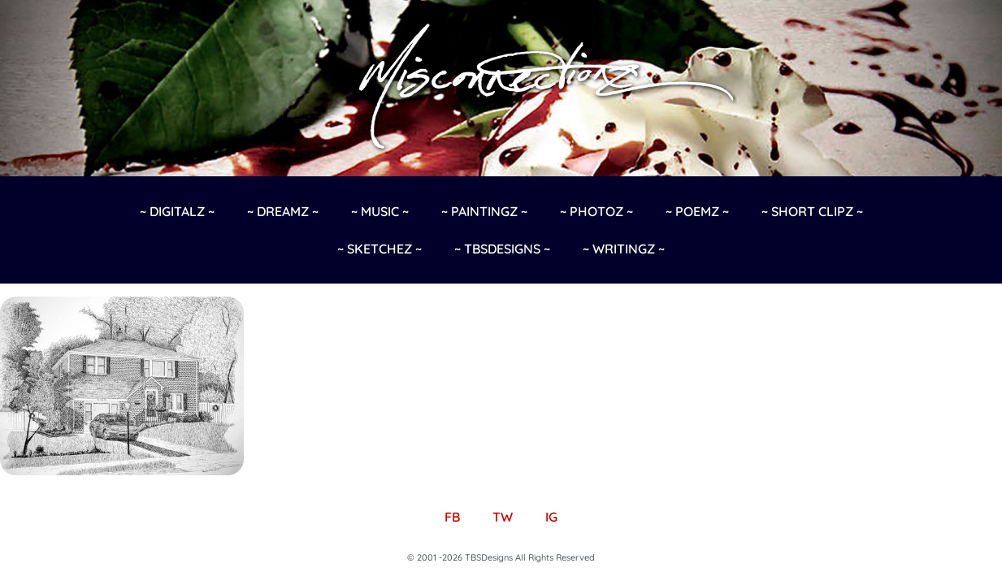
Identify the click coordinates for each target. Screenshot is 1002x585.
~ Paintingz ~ (484, 211)
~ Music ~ (380, 211)
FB (452, 517)
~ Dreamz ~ (283, 211)
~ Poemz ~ (697, 211)
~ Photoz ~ (596, 211)
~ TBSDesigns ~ (502, 248)
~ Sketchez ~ (379, 248)
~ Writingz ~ (624, 248)
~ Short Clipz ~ (812, 211)
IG (551, 517)
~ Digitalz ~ (177, 211)
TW (502, 517)
